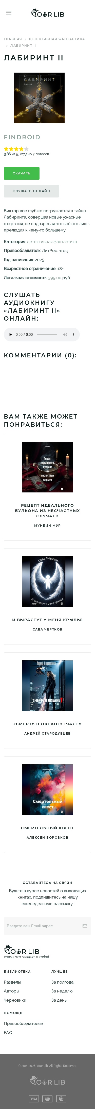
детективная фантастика (57, 39)
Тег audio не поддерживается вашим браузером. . (42, 334)
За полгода (62, 982)
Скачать (22, 173)
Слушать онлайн (31, 191)
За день (59, 1000)
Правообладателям (23, 1023)
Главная (13, 39)
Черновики (15, 1000)
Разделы (12, 982)
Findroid (22, 137)
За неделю (62, 991)
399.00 (54, 277)
